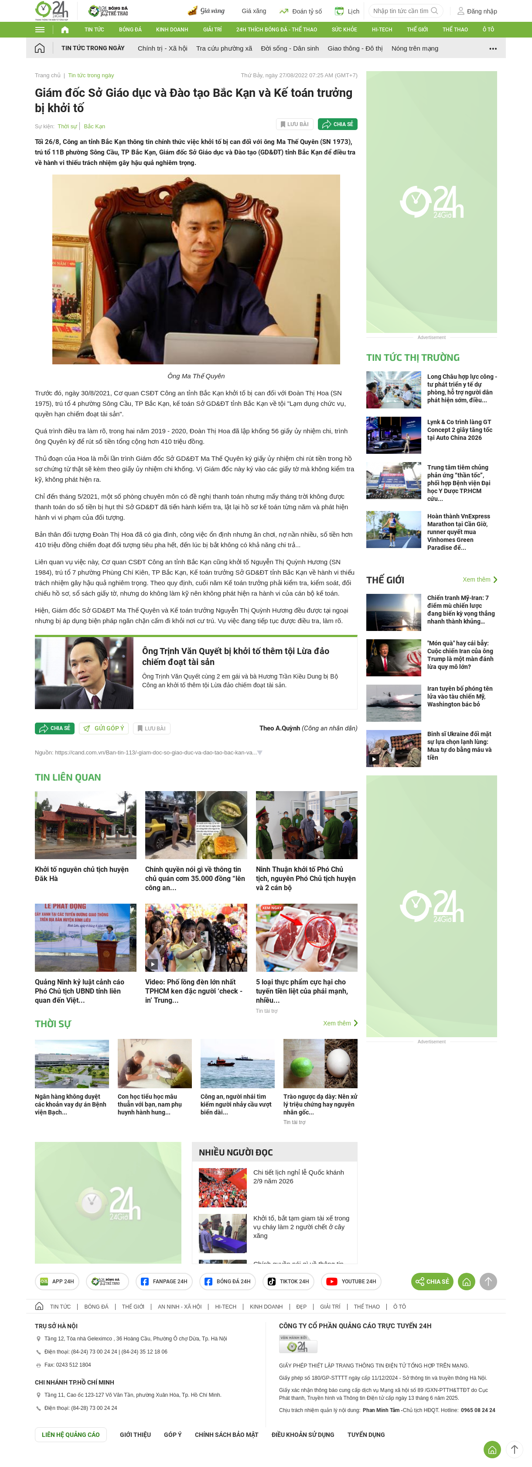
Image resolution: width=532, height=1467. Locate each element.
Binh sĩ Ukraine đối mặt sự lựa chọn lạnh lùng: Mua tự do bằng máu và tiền (459, 745)
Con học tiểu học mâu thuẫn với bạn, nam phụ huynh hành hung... (150, 1104)
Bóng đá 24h (228, 1281)
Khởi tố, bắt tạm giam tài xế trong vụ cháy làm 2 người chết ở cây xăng (301, 1226)
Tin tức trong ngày (93, 48)
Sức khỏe (344, 30)
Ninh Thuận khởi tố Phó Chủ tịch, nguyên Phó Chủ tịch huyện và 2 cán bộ (306, 878)
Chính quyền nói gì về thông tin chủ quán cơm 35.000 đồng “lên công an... (195, 878)
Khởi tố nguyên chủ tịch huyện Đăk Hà (82, 874)
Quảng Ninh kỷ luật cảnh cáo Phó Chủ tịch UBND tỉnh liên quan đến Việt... (79, 991)
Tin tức (94, 30)
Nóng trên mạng (415, 48)
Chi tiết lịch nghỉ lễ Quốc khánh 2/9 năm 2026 (298, 1177)
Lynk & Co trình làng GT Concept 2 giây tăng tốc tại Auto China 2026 (459, 429)
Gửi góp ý (103, 728)
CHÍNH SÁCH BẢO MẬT (227, 1434)
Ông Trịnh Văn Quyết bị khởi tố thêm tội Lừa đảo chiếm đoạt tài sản (235, 656)
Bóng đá (130, 30)
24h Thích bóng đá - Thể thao (276, 30)
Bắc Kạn (95, 126)
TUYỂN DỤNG (366, 1434)
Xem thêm (337, 1023)
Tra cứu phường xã (224, 48)
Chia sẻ (343, 124)
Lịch (347, 11)
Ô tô (488, 30)
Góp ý (173, 1434)
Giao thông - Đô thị (355, 48)
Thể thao (455, 30)
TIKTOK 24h (288, 1281)
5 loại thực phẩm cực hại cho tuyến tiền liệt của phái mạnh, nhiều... (302, 991)
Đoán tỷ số (301, 11)
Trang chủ (48, 75)
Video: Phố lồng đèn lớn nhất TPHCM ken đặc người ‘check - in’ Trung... (193, 991)
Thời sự (67, 126)
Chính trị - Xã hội (163, 48)
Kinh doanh (172, 30)
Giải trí (212, 30)
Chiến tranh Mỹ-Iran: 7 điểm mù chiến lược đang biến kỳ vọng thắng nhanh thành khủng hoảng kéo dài (461, 609)
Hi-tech (382, 30)
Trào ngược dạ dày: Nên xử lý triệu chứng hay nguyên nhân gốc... (320, 1104)
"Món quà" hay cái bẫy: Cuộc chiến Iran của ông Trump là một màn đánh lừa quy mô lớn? (460, 655)
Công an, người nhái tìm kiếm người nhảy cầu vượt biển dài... (236, 1104)
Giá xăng (254, 10)
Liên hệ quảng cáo (71, 1434)
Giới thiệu (135, 1434)
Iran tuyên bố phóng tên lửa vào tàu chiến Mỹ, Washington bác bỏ (460, 696)
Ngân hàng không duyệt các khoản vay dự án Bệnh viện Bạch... (70, 1104)
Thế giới (417, 30)
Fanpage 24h (164, 1281)
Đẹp (302, 1307)
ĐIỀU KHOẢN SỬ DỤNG (303, 1434)
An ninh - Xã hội (179, 1307)
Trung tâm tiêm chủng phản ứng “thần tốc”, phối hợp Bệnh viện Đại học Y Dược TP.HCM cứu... (459, 483)
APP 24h (57, 1281)
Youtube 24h (351, 1281)
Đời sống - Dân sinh (290, 48)
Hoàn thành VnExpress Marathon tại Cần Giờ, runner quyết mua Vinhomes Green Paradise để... (458, 532)
